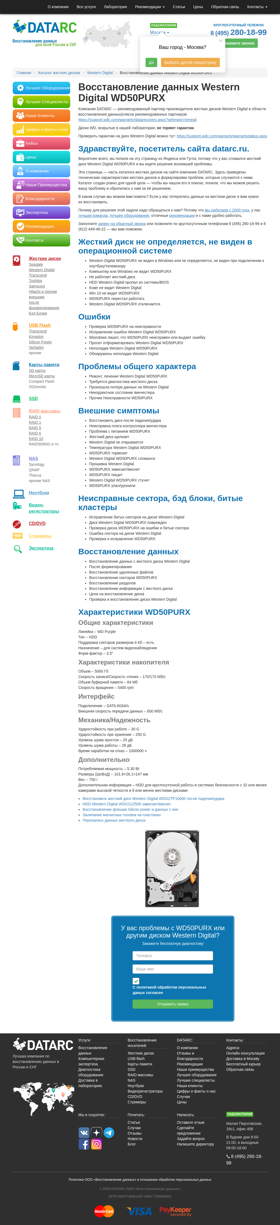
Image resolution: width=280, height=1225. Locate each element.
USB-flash (136, 1058)
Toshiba (35, 280)
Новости (135, 1139)
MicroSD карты (42, 376)
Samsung (37, 286)
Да (151, 62)
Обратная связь (225, 7)
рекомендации (182, 215)
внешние (37, 297)
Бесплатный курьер (243, 1064)
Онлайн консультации (245, 1053)
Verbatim (36, 347)
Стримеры (40, 535)
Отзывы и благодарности (190, 1056)
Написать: (186, 1115)
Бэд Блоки (38, 313)
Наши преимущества (195, 1069)
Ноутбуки (39, 492)
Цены (198, 7)
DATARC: (185, 1040)
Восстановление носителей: (142, 1043)
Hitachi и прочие (43, 291)
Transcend (38, 275)
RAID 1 (35, 422)
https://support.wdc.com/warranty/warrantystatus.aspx (222, 136)
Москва (158, 32)
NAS (33, 458)
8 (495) (239, 32)
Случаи (183, 1096)
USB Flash (40, 325)
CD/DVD (37, 523)
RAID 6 (35, 433)
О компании (58, 7)
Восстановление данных (92, 1050)
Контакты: (235, 1040)
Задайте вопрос (191, 1139)
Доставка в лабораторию (90, 1083)
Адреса (232, 1048)
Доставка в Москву (242, 1058)
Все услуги (86, 7)
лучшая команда (93, 215)
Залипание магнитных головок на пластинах (122, 815)
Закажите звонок (238, 43)
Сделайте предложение (189, 1130)
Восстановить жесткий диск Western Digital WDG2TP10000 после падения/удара (153, 798)
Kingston (36, 336)
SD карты (37, 370)
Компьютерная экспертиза (91, 1061)
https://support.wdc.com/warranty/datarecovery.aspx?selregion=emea (136, 120)
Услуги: (84, 1040)
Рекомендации (150, 7)
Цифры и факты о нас (196, 1091)
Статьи (179, 7)
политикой (146, 987)
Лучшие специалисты (196, 1080)
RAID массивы (44, 411)
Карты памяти (44, 364)
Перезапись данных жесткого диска (114, 820)
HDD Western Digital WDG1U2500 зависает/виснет (127, 804)
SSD (33, 398)
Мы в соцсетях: (91, 1115)
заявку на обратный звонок (122, 223)
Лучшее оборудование (197, 1075)
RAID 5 (35, 428)
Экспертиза (41, 548)
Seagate (36, 264)
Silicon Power (40, 342)
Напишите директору (195, 1144)
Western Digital (42, 270)
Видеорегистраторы (145, 1091)
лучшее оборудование (129, 215)
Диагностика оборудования (90, 1072)
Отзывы (134, 1133)
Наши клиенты (190, 1086)
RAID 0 (35, 417)
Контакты (257, 7)
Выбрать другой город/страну (190, 62)
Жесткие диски (45, 258)
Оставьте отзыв (190, 1122)
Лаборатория (115, 7)
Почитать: (136, 1115)
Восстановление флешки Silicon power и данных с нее (130, 809)
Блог (132, 1144)
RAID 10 (36, 438)
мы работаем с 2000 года (227, 210)
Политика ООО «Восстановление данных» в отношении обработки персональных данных (140, 1180)
